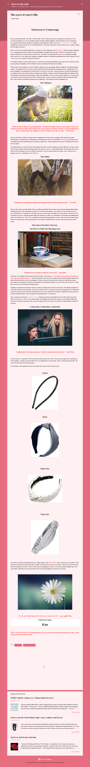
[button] (78, 14)
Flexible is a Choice (32, 297)
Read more (75, 712)
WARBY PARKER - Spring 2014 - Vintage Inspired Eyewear (32, 698)
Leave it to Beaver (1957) (66, 43)
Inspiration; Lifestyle (29, 645)
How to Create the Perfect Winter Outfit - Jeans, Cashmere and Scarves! (37, 718)
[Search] (82, 4)
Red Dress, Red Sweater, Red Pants (23, 737)
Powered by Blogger (45, 759)
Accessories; (18, 645)
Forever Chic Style (20, 4)
